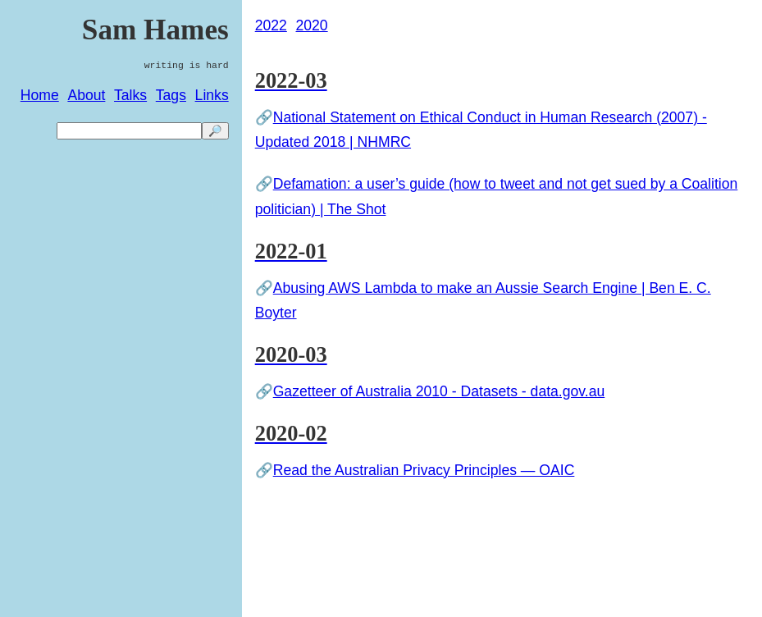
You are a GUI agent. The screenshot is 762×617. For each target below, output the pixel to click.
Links (212, 95)
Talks (130, 95)
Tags (171, 95)
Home (40, 95)
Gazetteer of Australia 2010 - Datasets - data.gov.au (439, 391)
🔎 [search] (215, 131)
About (86, 95)
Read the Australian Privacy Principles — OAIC (424, 470)
